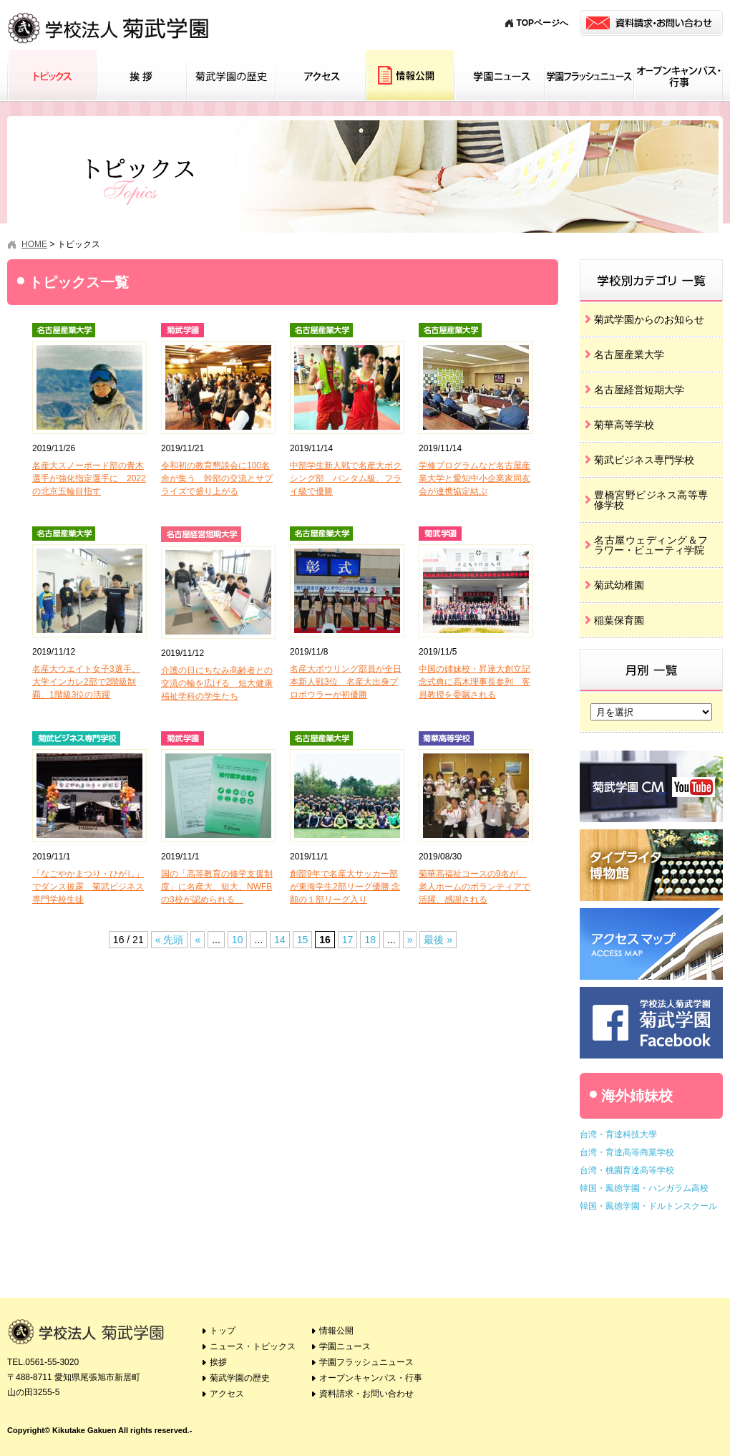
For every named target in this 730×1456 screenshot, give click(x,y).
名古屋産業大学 (629, 354)
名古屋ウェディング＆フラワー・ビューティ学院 (651, 545)
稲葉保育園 (619, 620)
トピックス (52, 76)
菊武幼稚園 (619, 585)
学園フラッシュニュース (588, 76)
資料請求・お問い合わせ (366, 1394)
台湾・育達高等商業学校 (627, 1152)
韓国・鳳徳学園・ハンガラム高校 (644, 1188)
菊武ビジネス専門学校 (644, 460)
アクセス (320, 76)
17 (348, 939)
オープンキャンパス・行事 (678, 76)
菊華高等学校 (624, 424)
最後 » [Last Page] (438, 939)
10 (237, 939)
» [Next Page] (410, 939)
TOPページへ (542, 23)
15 (302, 939)
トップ (222, 1331)
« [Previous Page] (197, 939)
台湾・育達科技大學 (618, 1134)
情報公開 (409, 76)
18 (370, 939)
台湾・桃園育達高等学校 (627, 1170)
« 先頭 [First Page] (169, 939)
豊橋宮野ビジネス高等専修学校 (651, 500)
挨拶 (141, 76)
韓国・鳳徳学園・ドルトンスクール (648, 1206)
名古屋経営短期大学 (639, 389)
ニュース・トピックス (253, 1346)
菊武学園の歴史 (231, 76)
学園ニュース (499, 76)
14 (280, 939)
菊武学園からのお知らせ (649, 319)
